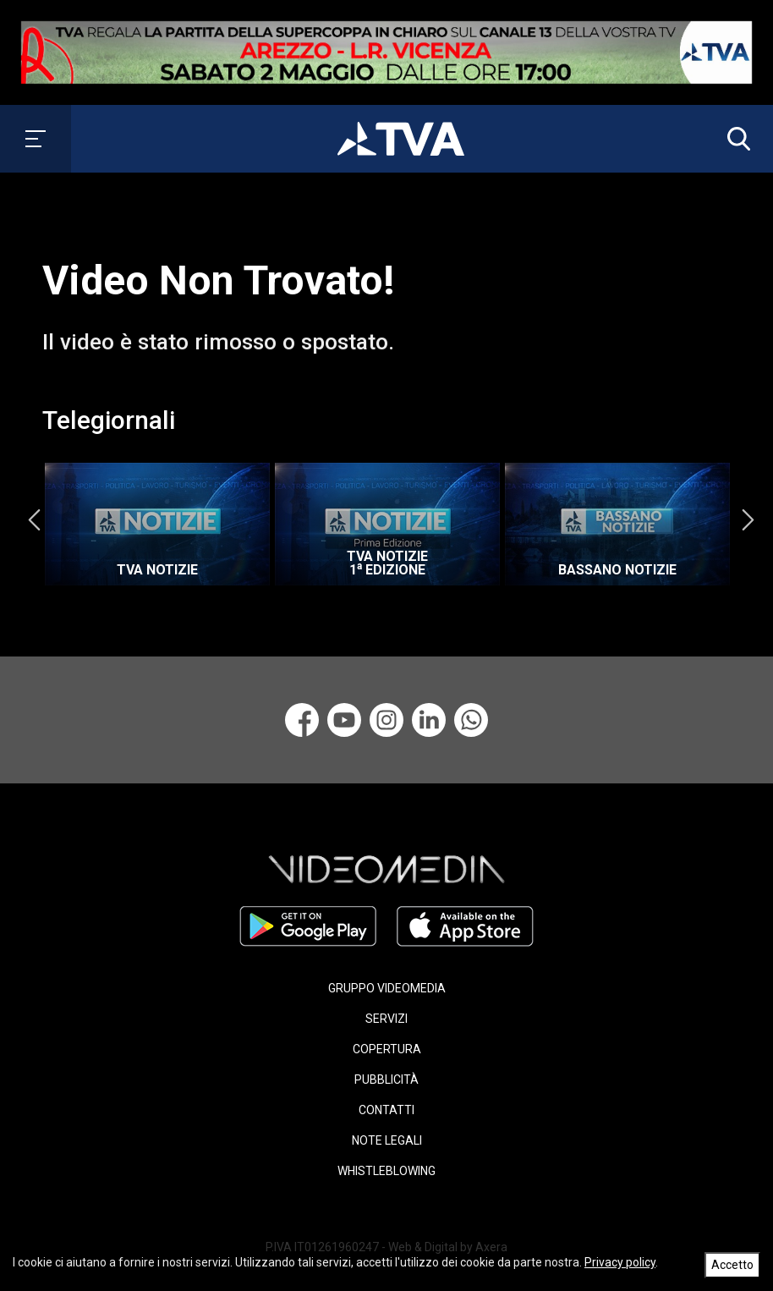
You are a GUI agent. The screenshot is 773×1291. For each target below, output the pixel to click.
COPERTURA (387, 1049)
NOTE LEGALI (387, 1140)
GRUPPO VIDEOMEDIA (387, 988)
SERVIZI (386, 1018)
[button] (735, 138)
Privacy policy (619, 1262)
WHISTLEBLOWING (386, 1171)
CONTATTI (386, 1110)
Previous (34, 520)
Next (747, 520)
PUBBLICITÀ (386, 1079)
